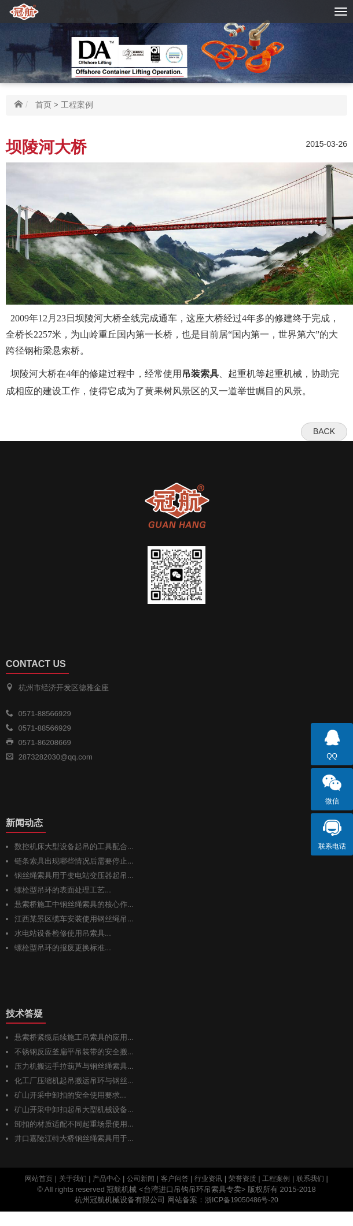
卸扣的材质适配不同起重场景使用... (74, 1124)
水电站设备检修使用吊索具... (62, 933)
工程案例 (77, 104)
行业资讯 (208, 1179)
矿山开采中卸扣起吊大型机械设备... (74, 1109)
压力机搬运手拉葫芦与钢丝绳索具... (74, 1066)
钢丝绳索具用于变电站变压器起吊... (74, 875)
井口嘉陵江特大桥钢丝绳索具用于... (74, 1138)
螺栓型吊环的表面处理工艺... (62, 890)
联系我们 (310, 1179)
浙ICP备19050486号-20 (241, 1200)
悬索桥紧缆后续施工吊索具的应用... (74, 1037)
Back (324, 431)
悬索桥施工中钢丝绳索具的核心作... (74, 904)
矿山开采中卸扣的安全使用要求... (70, 1095)
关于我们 (73, 1179)
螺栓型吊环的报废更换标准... (62, 947)
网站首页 (39, 1179)
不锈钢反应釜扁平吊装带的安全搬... (74, 1051)
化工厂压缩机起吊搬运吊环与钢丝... (74, 1080)
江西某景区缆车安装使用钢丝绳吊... (74, 918)
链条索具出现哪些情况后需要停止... (74, 861)
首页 (43, 104)
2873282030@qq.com (56, 757)
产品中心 (106, 1179)
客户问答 (175, 1179)
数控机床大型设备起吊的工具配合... (74, 846)
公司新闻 (141, 1179)
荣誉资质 (242, 1179)
